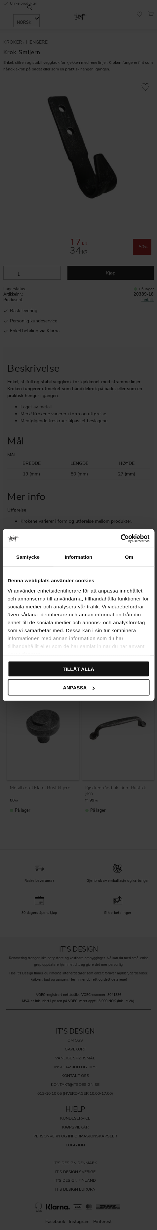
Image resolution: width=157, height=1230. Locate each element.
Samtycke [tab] (28, 556)
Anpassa (79, 687)
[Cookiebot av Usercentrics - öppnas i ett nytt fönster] (120, 538)
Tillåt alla (78, 669)
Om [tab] (129, 556)
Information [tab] (79, 556)
